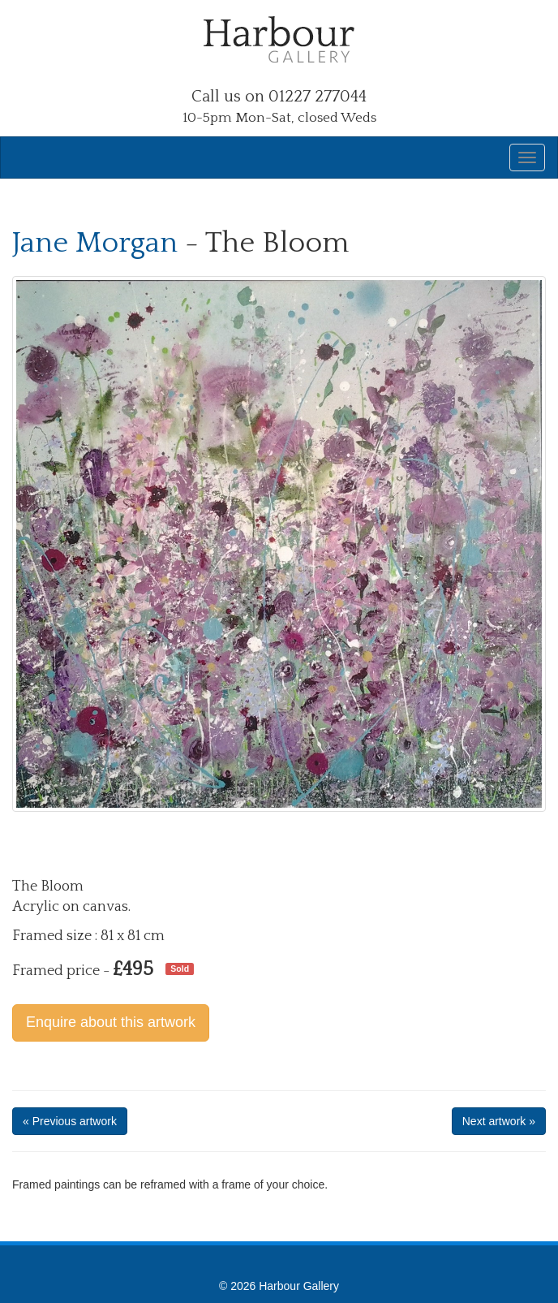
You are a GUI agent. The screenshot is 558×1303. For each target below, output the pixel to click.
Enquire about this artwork (110, 1022)
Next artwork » (498, 1121)
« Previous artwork (70, 1121)
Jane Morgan (95, 243)
